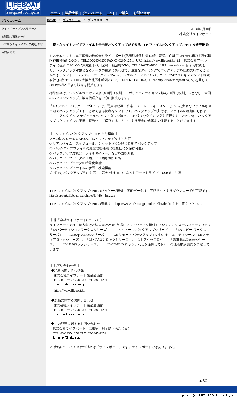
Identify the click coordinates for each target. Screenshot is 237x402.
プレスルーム (71, 20)
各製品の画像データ (13, 36)
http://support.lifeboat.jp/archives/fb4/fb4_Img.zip (82, 195)
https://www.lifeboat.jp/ (69, 290)
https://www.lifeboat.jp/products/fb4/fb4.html (144, 204)
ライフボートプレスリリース (19, 28)
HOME (51, 20)
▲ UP (205, 380)
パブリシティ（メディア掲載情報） (23, 44)
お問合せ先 (8, 52)
